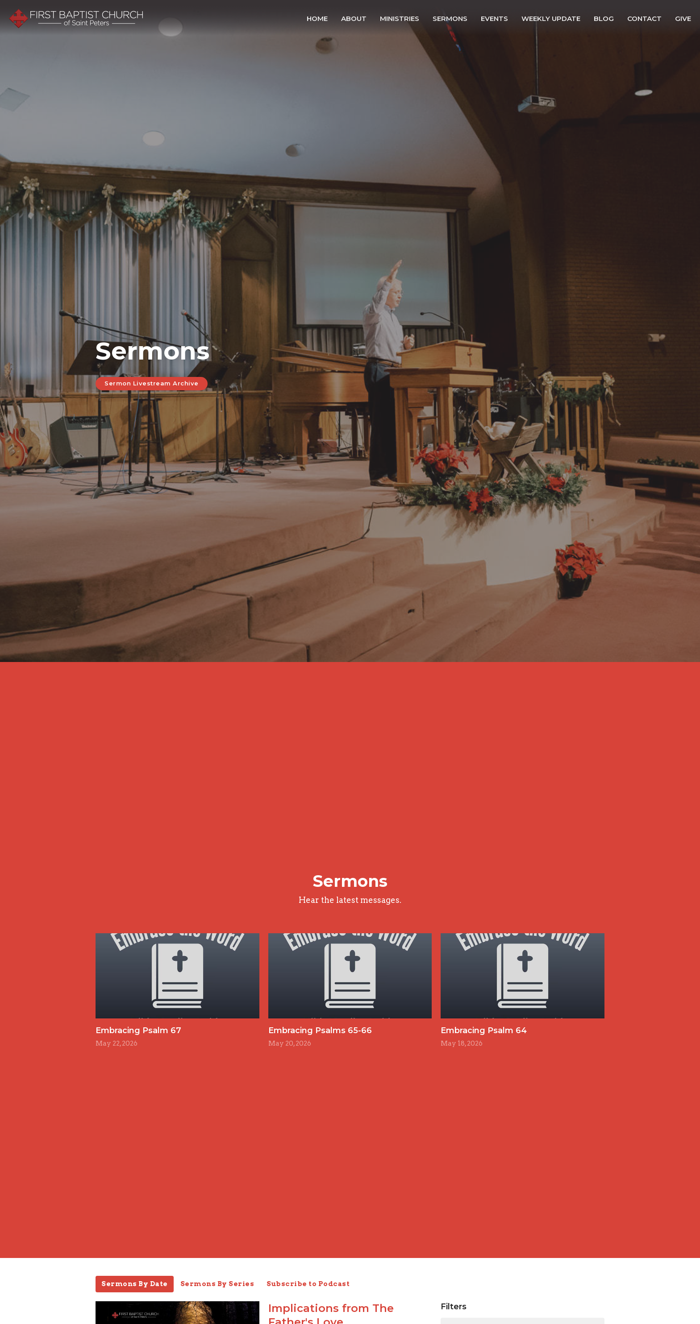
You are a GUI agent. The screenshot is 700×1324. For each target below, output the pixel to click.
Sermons (450, 18)
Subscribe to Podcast (308, 1284)
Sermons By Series (217, 1284)
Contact (644, 18)
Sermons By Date (134, 1284)
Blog (604, 18)
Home (317, 18)
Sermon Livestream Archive (151, 383)
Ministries (399, 18)
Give (683, 18)
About (354, 18)
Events (494, 18)
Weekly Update (550, 18)
